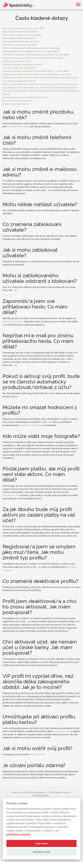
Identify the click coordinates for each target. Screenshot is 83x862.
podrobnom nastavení (18, 834)
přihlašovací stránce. (13, 321)
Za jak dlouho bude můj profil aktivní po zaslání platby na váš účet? (37, 74)
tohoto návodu (36, 754)
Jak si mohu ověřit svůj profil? (17, 100)
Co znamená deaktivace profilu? (19, 80)
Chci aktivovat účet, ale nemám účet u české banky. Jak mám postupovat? (40, 87)
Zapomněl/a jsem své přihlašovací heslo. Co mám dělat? (31, 51)
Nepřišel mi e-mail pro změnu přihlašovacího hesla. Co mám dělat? (36, 54)
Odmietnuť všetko (41, 852)
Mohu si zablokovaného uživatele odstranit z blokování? (31, 48)
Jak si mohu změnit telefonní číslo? (20, 31)
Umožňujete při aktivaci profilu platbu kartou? (26, 97)
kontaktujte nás (11, 495)
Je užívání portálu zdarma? (16, 103)
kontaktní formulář (17, 126)
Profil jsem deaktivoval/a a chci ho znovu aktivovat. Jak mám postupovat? (40, 84)
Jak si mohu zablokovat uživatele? (20, 44)
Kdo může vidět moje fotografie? (19, 67)
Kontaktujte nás (41, 795)
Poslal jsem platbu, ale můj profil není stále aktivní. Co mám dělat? (36, 70)
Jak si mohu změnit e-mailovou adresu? (22, 34)
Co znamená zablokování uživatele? (21, 41)
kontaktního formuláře (30, 425)
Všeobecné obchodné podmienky (28, 792)
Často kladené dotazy (59, 792)
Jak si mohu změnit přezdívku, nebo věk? (23, 28)
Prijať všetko (41, 843)
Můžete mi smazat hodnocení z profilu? (23, 64)
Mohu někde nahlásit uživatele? (19, 38)
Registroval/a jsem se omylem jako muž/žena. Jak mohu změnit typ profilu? (41, 77)
